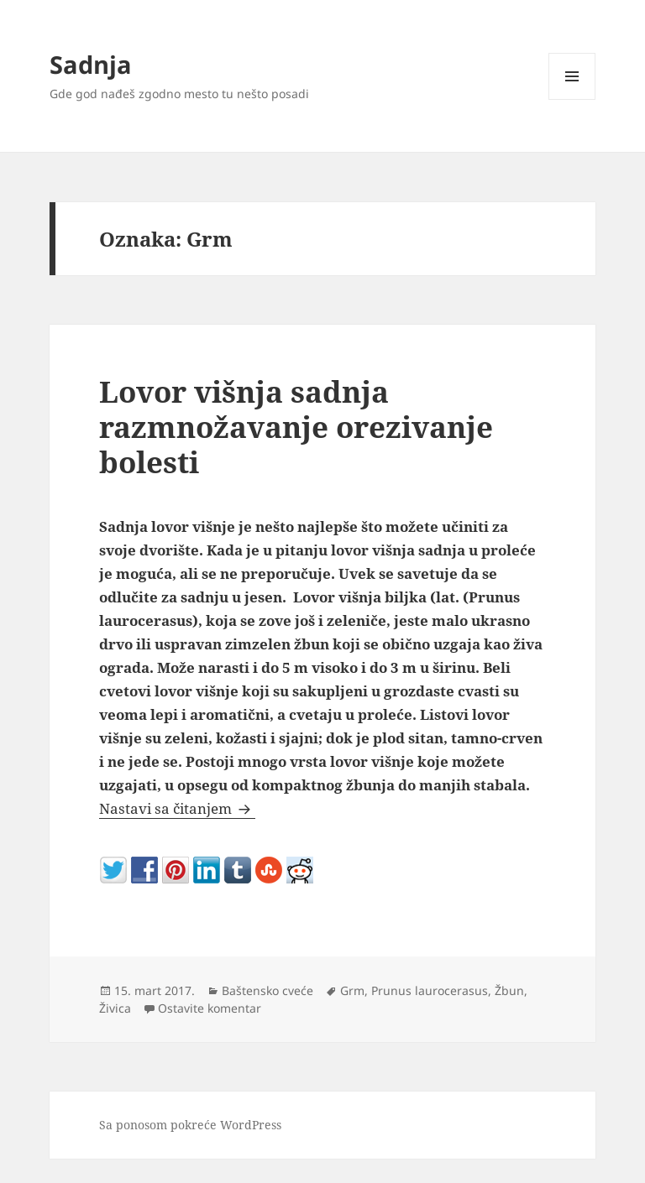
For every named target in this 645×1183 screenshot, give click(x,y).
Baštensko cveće (267, 990)
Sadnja (91, 64)
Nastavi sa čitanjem (177, 808)
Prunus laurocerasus (429, 990)
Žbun (509, 990)
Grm (352, 990)
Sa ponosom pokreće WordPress (190, 1125)
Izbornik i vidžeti (572, 99)
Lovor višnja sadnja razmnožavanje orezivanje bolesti (296, 427)
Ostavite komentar (209, 1008)
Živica (115, 1008)
